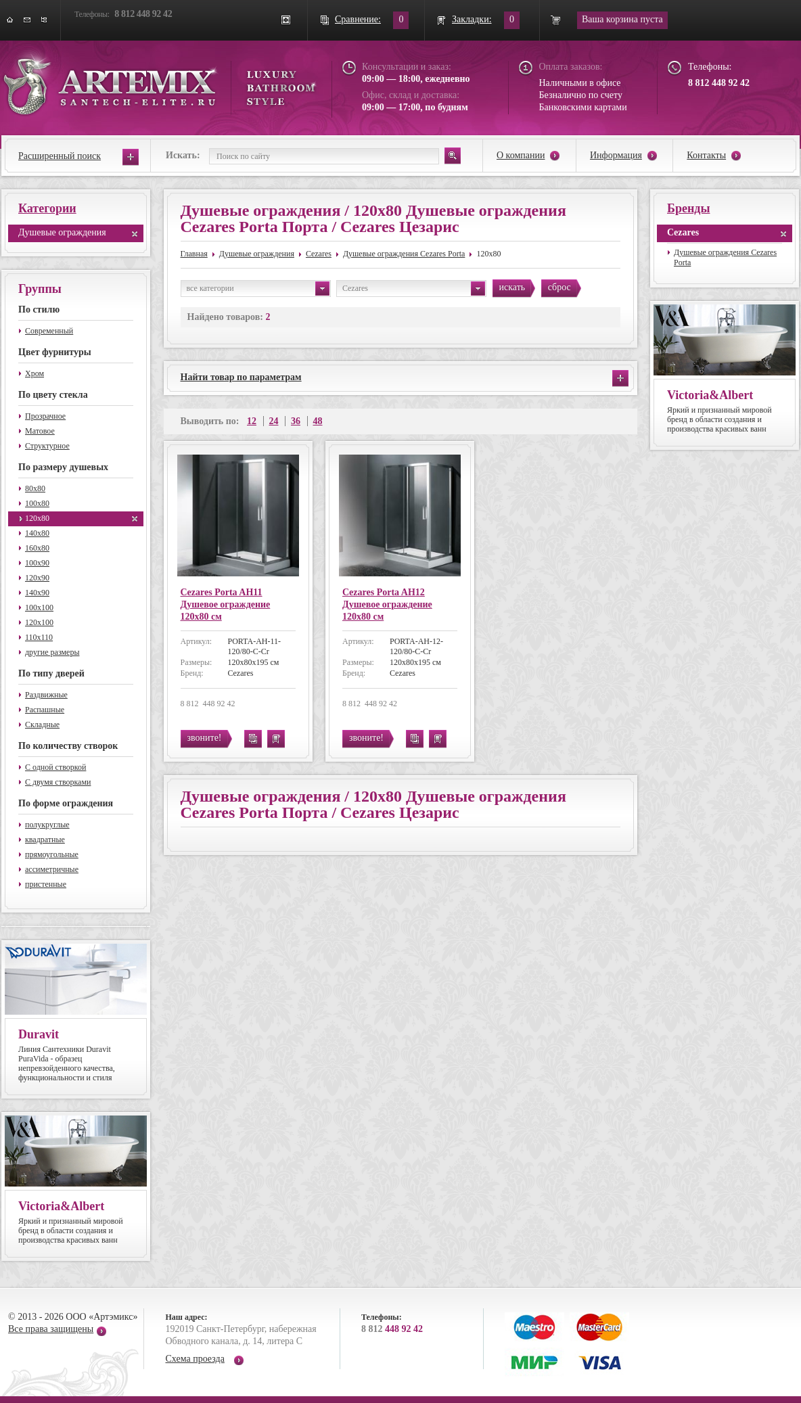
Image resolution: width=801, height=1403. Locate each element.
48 (318, 421)
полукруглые (47, 824)
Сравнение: (358, 19)
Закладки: (472, 19)
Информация (616, 155)
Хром (34, 373)
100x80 (37, 503)
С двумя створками (58, 782)
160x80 (37, 548)
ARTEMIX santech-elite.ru (159, 82)
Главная (194, 253)
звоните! (204, 738)
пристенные (45, 884)
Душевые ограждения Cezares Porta (404, 253)
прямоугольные (51, 854)
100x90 (37, 563)
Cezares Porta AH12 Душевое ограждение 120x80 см (387, 604)
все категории (258, 288)
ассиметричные (51, 869)
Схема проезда (195, 1359)
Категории (47, 208)
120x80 (37, 518)
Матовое (40, 431)
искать (512, 287)
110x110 (39, 637)
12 (251, 421)
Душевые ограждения (62, 232)
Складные (42, 724)
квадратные (45, 839)
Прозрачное (45, 416)
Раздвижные (46, 694)
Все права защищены (50, 1329)
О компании (521, 155)
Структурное (47, 446)
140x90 (37, 592)
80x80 (35, 488)
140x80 (37, 533)
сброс (559, 287)
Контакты (706, 155)
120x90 (37, 577)
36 (295, 421)
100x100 (39, 607)
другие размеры (52, 652)
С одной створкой (55, 767)
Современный (49, 331)
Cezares (318, 253)
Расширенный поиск (59, 156)
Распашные (44, 709)
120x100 (39, 622)
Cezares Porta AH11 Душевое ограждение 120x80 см (226, 604)
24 (274, 421)
